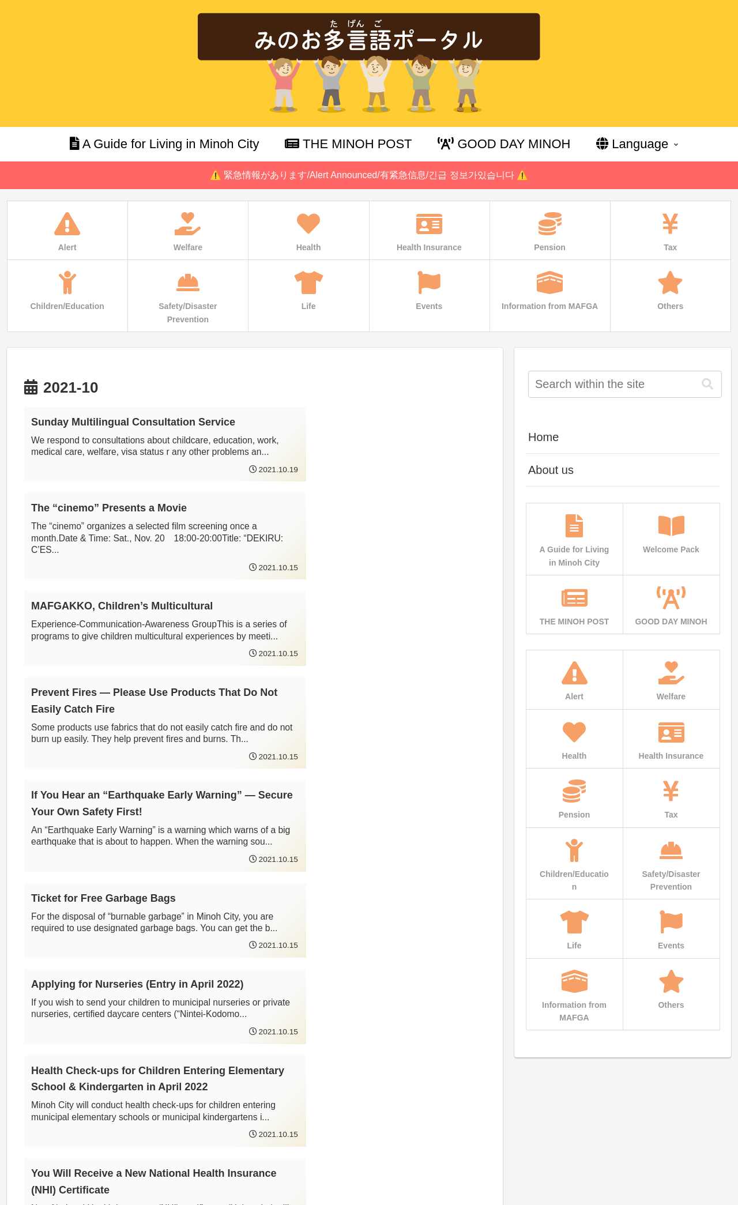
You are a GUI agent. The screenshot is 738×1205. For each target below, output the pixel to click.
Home (543, 437)
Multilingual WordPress (59, 1194)
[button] (707, 384)
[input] (625, 384)
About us (551, 470)
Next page (254, 1027)
